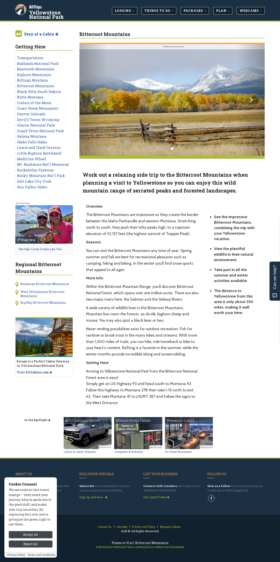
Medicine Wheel (31, 159)
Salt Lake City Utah (34, 181)
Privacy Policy (16, 555)
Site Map (122, 526)
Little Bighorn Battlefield (39, 153)
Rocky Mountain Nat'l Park (41, 175)
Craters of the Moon (34, 102)
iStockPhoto (178, 46)
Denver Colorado (31, 114)
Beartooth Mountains (35, 69)
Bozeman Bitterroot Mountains (44, 284)
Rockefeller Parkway (35, 170)
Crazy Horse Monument (37, 108)
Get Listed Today (156, 497)
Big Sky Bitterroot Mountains (43, 302)
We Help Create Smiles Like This (40, 249)
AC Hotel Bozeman (178, 452)
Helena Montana (31, 136)
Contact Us (105, 526)
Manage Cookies (170, 526)
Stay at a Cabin (41, 34)
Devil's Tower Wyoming (38, 119)
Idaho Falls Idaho (32, 142)
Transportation (30, 57)
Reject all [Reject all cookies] (30, 544)
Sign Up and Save (93, 497)
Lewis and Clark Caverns (38, 147)
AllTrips (36, 6)
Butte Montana (30, 97)
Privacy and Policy (143, 526)
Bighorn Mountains (34, 74)
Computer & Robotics (128, 452)
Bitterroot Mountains (35, 86)
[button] (93, 100)
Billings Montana (32, 80)
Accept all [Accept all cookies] (30, 535)
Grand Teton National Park (40, 130)
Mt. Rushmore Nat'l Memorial (43, 164)
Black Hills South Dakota (39, 91)
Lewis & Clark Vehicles (80, 452)
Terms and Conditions (41, 555)
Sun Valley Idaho (32, 187)
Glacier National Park (36, 125)
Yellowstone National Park (57, 14)
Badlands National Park (38, 63)
